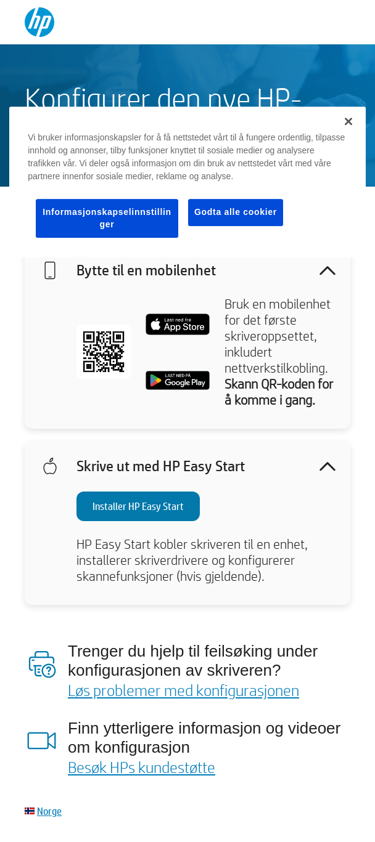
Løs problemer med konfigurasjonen (183, 690)
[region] (187, 182)
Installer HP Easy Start (138, 506)
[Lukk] (348, 121)
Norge (49, 811)
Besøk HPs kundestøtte (141, 767)
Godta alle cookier (235, 212)
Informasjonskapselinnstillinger (107, 218)
